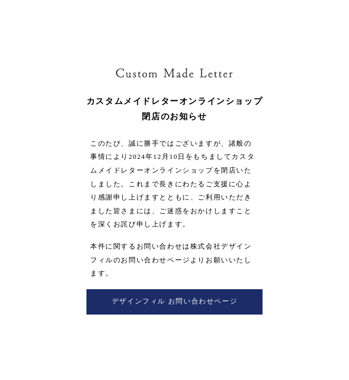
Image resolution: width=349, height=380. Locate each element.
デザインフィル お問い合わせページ (174, 301)
